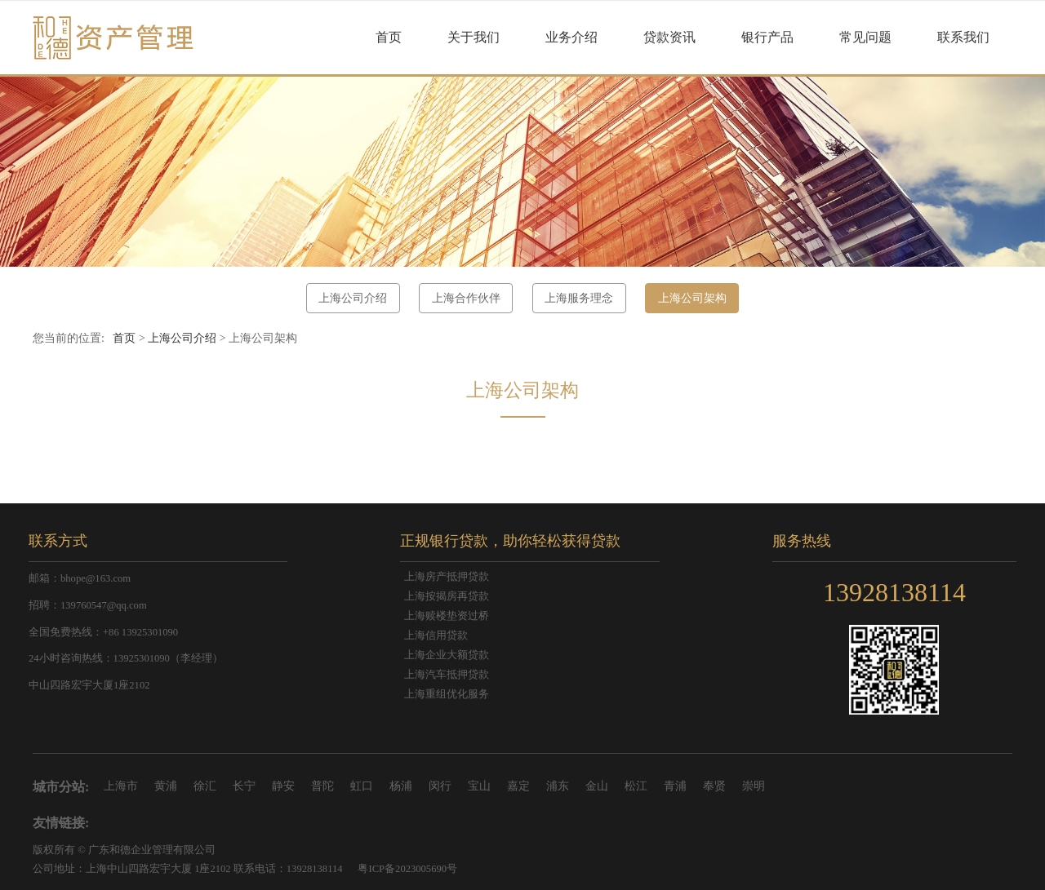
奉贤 (714, 786)
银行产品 (767, 37)
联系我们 (963, 37)
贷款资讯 (669, 37)
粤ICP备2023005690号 (407, 869)
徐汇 (204, 786)
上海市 (121, 786)
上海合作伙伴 (466, 298)
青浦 (675, 786)
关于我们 (473, 37)
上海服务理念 (579, 298)
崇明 (753, 786)
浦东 (557, 786)
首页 (389, 37)
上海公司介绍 (352, 298)
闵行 (440, 786)
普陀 (322, 786)
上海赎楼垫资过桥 (446, 616)
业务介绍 (571, 37)
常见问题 (865, 37)
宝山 (479, 786)
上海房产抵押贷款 (446, 576)
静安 (283, 786)
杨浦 (400, 786)
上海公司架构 (692, 298)
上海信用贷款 (436, 635)
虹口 (361, 786)
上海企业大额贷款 (446, 655)
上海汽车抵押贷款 (446, 674)
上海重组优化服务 (446, 694)
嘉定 (518, 786)
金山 (596, 786)
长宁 (244, 786)
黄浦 (165, 786)
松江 (636, 786)
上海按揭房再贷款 (446, 596)
